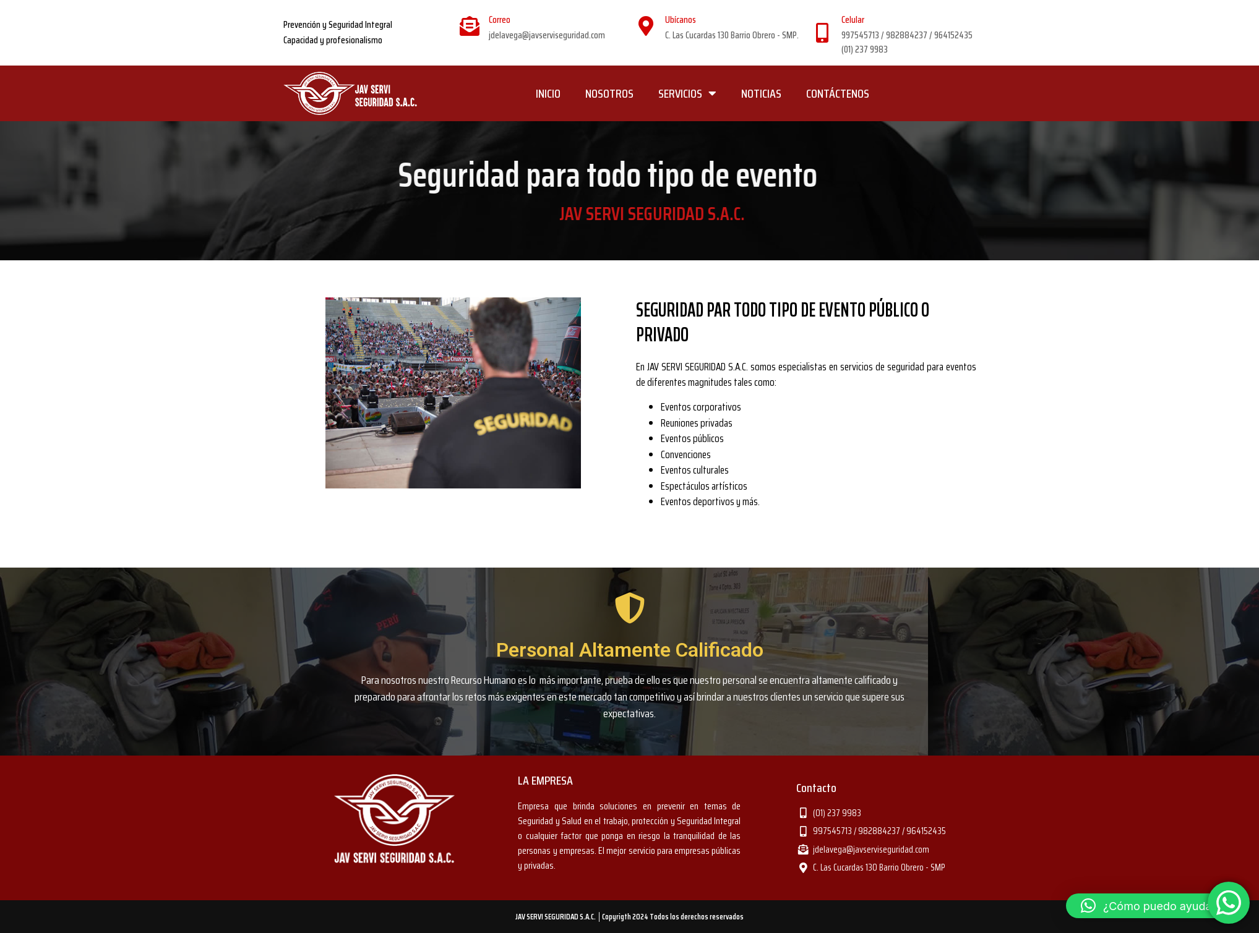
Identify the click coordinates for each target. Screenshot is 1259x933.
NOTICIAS (761, 93)
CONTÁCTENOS (837, 93)
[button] (1156, 905)
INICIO (548, 93)
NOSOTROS (609, 93)
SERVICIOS (687, 93)
